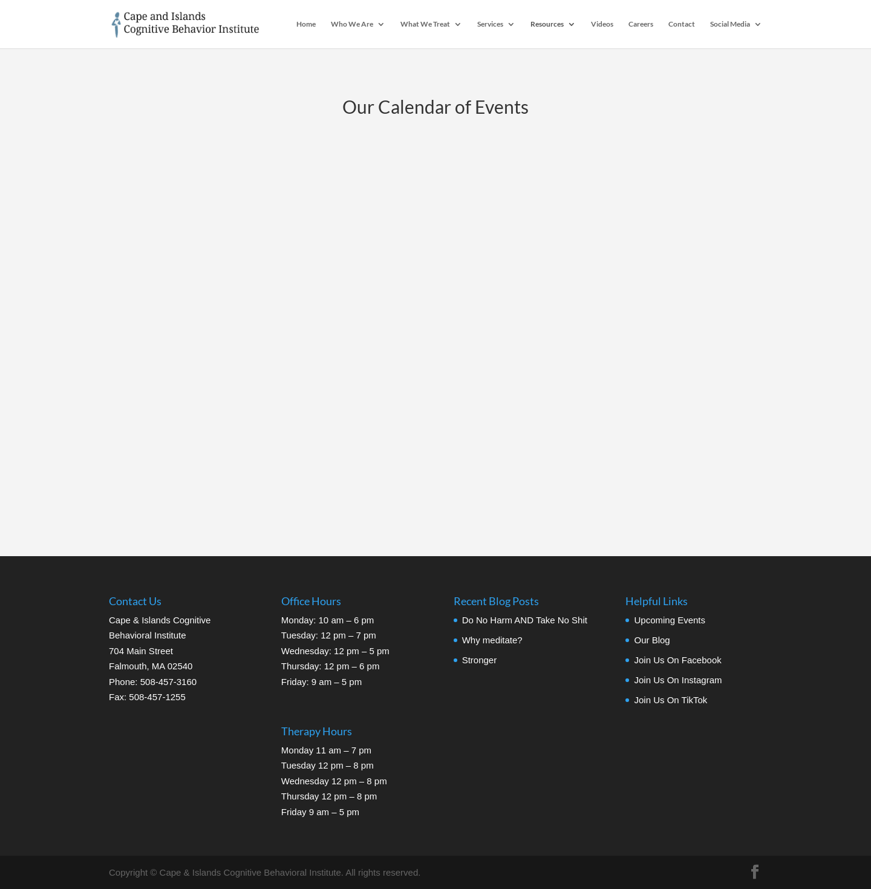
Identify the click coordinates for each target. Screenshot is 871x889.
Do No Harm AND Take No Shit (524, 620)
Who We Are (352, 24)
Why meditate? (492, 640)
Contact (681, 24)
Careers (640, 24)
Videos (602, 24)
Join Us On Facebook (677, 660)
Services (490, 24)
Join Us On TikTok (670, 700)
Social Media (730, 24)
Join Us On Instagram (678, 680)
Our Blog (652, 640)
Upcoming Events (669, 620)
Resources (547, 24)
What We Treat (425, 24)
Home (306, 24)
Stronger (479, 660)
